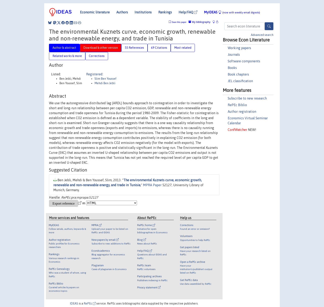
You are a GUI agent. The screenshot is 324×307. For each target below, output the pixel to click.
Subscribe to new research (247, 98)
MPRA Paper (152, 185)
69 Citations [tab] (159, 47)
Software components (244, 61)
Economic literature (95, 12)
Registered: (94, 74)
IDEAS (74, 303)
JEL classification (240, 81)
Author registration (242, 111)
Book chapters (238, 74)
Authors (122, 12)
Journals (234, 54)
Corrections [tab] (97, 56)
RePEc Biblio (237, 105)
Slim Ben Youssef (105, 78)
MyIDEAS (232, 12)
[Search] (269, 26)
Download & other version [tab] (100, 47)
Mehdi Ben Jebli (104, 83)
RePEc (90, 303)
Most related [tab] (182, 47)
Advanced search (262, 35)
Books (232, 68)
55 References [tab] (134, 47)
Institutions (143, 12)
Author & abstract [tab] (64, 47)
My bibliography (199, 22)
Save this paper (179, 22)
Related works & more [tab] (67, 56)
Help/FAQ (188, 12)
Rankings (165, 12)
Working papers (239, 48)
